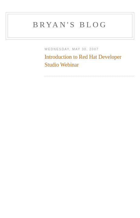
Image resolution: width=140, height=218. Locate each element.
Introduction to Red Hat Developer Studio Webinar (83, 61)
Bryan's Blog (70, 24)
